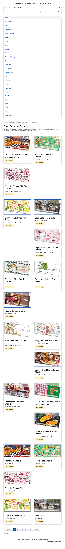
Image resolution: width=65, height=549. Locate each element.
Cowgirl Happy (9, 29)
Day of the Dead (9, 33)
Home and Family (10, 57)
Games (7, 45)
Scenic (7, 100)
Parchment (8, 88)
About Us (35, 8)
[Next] (37, 529)
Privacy (29, 8)
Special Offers (9, 22)
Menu (6, 17)
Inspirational (8, 68)
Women (7, 103)
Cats (6, 25)
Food (6, 41)
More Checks (8, 115)
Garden (7, 49)
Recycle (7, 96)
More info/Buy (9, 160)
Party (6, 92)
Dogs (6, 37)
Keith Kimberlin (9, 72)
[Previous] (7, 529)
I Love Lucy (8, 64)
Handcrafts (8, 53)
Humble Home (9, 61)
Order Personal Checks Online (14, 8)
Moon (6, 84)
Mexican (7, 80)
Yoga (6, 107)
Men (6, 76)
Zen (6, 111)
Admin (59, 8)
